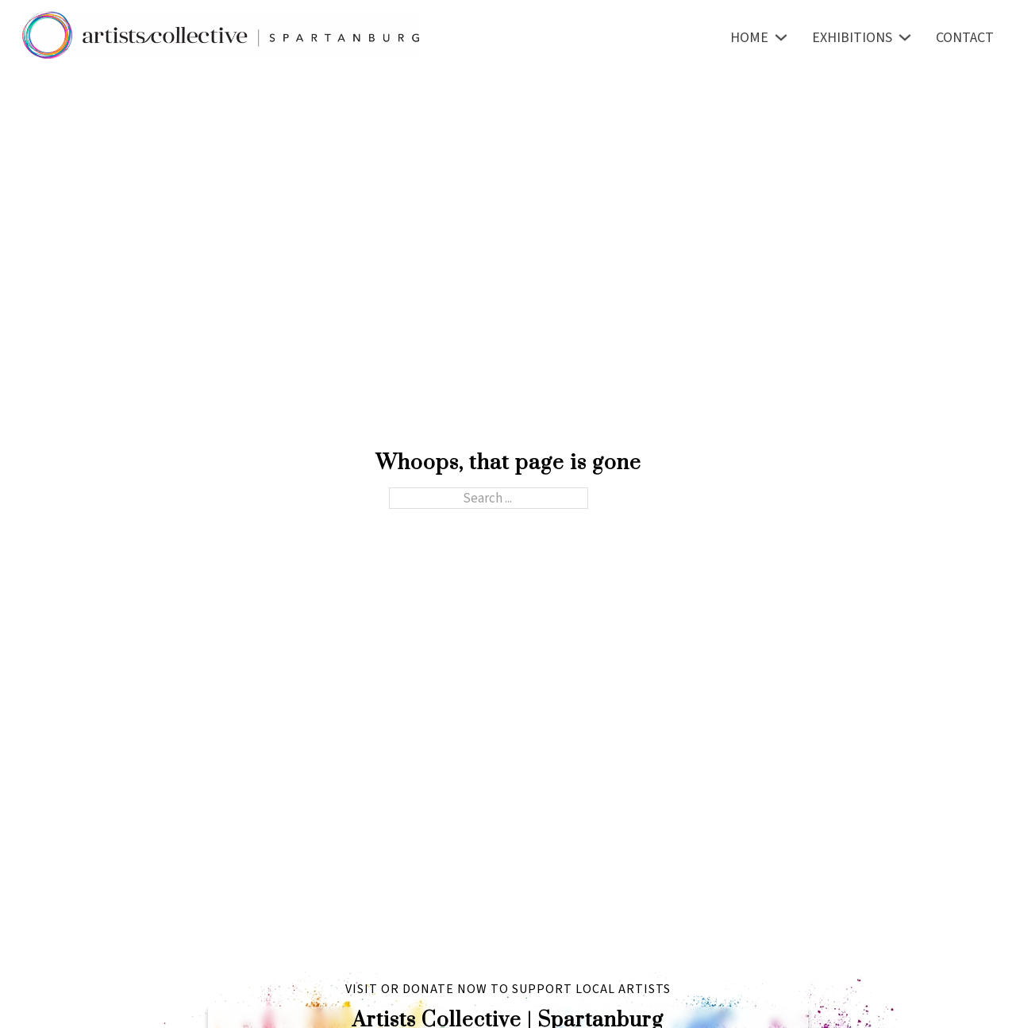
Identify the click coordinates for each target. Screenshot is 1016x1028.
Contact (965, 38)
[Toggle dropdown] (781, 37)
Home (749, 38)
